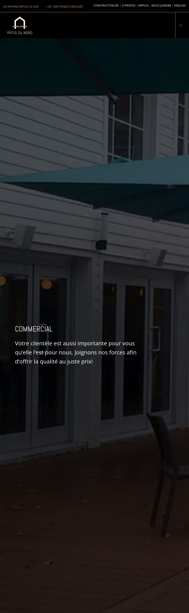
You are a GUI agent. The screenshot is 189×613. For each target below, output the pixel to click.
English (180, 5)
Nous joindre (161, 5)
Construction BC (106, 5)
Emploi (143, 5)
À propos (128, 5)
